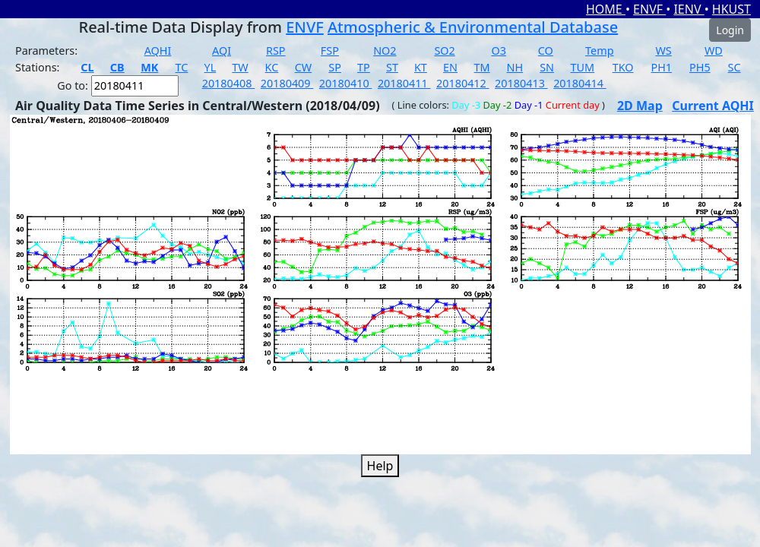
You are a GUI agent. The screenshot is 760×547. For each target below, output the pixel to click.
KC (272, 67)
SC (734, 67)
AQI (221, 50)
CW (303, 67)
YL (210, 67)
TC (182, 67)
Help (380, 465)
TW (240, 67)
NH (515, 67)
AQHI (158, 50)
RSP (276, 50)
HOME (605, 9)
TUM (583, 67)
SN (547, 67)
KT (420, 67)
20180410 (345, 83)
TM (482, 67)
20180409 (287, 83)
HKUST (731, 9)
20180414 (579, 83)
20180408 (228, 83)
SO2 (444, 50)
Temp (599, 50)
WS (663, 50)
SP (334, 67)
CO (545, 50)
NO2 (384, 50)
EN (450, 67)
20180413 (521, 83)
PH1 (662, 67)
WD (714, 50)
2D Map (640, 105)
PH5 (700, 67)
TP (363, 67)
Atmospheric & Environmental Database (473, 27)
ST (392, 67)
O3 (498, 50)
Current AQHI (713, 105)
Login (730, 30)
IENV (688, 9)
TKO (623, 67)
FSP (330, 50)
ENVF (649, 9)
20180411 (404, 83)
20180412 (462, 83)
